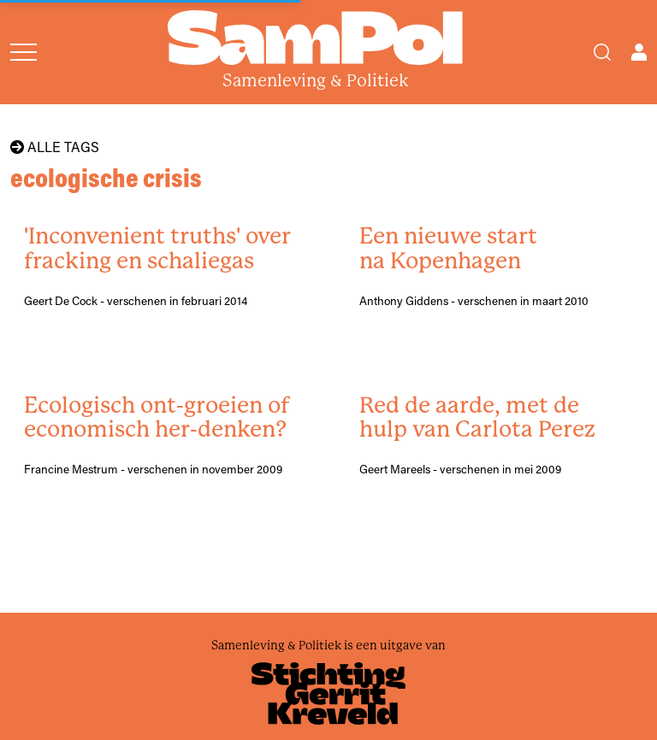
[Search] (602, 52)
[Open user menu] (639, 52)
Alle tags (54, 147)
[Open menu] (23, 52)
